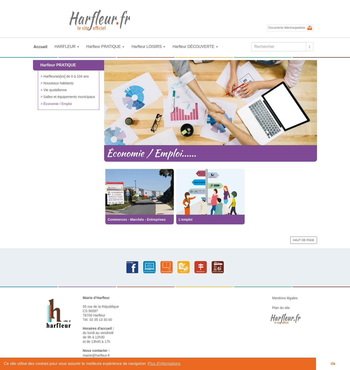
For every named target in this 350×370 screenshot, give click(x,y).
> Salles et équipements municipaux (68, 97)
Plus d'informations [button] (164, 363)
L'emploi (185, 219)
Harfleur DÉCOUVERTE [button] (195, 46)
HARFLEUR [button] (67, 46)
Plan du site (281, 308)
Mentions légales (285, 298)
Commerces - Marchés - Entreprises (137, 219)
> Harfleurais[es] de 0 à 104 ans (65, 76)
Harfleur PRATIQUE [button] (105, 46)
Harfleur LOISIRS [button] (148, 46)
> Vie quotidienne (54, 90)
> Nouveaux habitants (57, 83)
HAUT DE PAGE (303, 240)
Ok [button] (333, 364)
